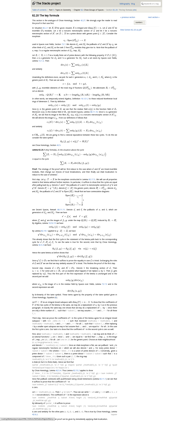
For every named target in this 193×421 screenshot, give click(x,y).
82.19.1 (44, 231)
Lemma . (44, 150)
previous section (128, 17)
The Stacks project (48, 3)
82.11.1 (103, 379)
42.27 (83, 20)
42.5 (58, 145)
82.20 (115, 10)
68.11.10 (94, 112)
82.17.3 (92, 179)
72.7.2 (41, 61)
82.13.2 (76, 370)
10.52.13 (52, 223)
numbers (139, 22)
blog (133, 4)
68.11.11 (61, 210)
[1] (33, 419)
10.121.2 (84, 99)
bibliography (125, 4)
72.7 (63, 44)
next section (153, 17)
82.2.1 (45, 28)
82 (82, 10)
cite (134, 10)
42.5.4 (41, 245)
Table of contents (39, 10)
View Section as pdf (131, 30)
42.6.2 (35, 414)
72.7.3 (104, 284)
